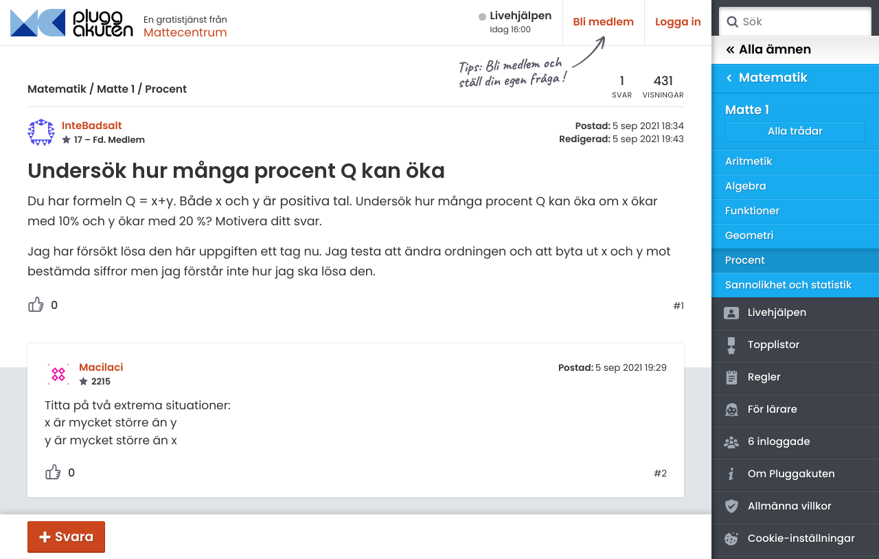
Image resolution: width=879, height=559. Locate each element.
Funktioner (752, 211)
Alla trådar (795, 131)
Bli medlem (604, 22)
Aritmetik (748, 162)
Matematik (57, 89)
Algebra (745, 186)
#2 (660, 474)
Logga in (678, 22)
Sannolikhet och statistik (788, 285)
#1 (678, 306)
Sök (732, 22)
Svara (74, 536)
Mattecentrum (185, 32)
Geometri (749, 236)
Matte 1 (116, 89)
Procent (166, 89)
